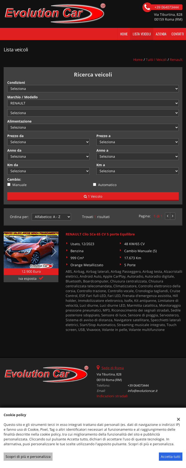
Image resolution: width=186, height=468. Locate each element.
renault (176, 59)
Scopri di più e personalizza (28, 456)
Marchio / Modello (22, 97)
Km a (100, 165)
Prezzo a (103, 135)
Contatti (177, 33)
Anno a (102, 150)
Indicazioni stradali (112, 396)
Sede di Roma (112, 368)
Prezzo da (15, 135)
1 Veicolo (93, 196)
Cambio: (14, 179)
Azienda (161, 33)
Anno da (14, 150)
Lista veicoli (142, 33)
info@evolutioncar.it (142, 391)
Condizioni (16, 82)
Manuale (19, 184)
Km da (12, 165)
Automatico (107, 184)
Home (124, 33)
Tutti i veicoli (156, 59)
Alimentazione (19, 121)
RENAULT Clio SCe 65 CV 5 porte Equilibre (100, 234)
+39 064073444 (138, 385)
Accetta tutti (170, 456)
